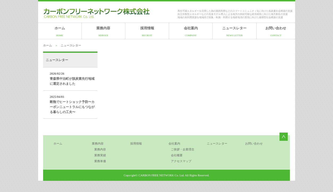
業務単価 (100, 161)
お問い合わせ (275, 31)
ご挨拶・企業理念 (182, 149)
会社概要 (177, 155)
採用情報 (147, 31)
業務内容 (103, 31)
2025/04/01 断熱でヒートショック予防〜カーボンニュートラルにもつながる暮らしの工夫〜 (72, 104)
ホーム (60, 31)
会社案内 (191, 31)
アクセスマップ (181, 161)
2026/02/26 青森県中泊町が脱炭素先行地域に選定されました (72, 79)
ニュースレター (234, 31)
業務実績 (100, 155)
